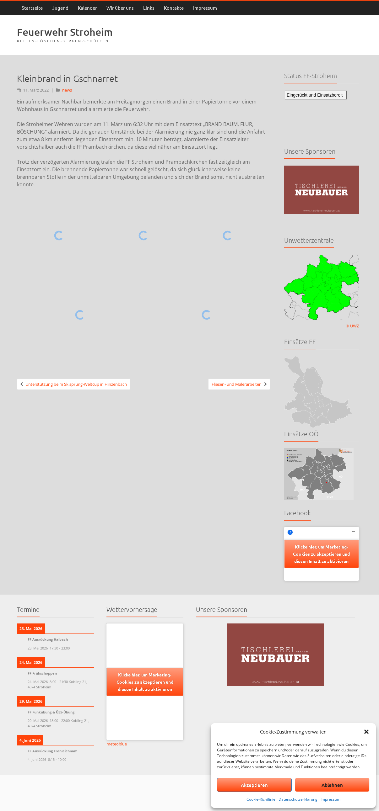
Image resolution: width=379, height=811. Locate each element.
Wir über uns (120, 8)
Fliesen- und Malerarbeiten (237, 384)
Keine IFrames (321, 113)
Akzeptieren (254, 785)
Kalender (87, 8)
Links (148, 8)
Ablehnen (332, 785)
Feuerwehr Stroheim (65, 32)
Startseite (32, 8)
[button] (366, 732)
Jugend (60, 8)
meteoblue (116, 744)
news (67, 90)
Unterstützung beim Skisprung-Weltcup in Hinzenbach (76, 384)
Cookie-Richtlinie (260, 799)
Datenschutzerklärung (298, 799)
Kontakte (174, 8)
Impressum (330, 799)
